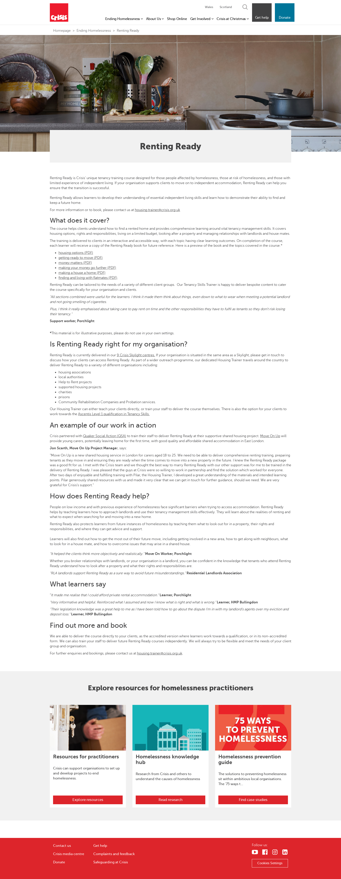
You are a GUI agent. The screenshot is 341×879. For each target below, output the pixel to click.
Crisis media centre (68, 854)
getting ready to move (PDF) (81, 258)
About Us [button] (155, 19)
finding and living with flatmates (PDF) (88, 278)
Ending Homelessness (94, 31)
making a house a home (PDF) (82, 273)
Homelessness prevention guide (249, 759)
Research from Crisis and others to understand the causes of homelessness (168, 776)
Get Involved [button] (202, 19)
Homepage (62, 31)
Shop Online (177, 19)
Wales (209, 7)
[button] (262, 12)
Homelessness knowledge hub (167, 759)
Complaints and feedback (114, 854)
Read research (170, 800)
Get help (100, 846)
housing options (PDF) (76, 253)
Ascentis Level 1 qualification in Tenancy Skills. (114, 414)
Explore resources (87, 800)
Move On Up (270, 436)
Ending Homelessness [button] (124, 19)
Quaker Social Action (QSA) (104, 436)
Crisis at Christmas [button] (233, 19)
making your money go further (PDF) (87, 268)
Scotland (226, 7)
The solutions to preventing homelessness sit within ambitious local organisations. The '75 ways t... (252, 779)
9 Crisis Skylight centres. (136, 355)
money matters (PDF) (75, 263)
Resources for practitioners (86, 757)
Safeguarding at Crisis (110, 862)
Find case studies (253, 800)
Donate (59, 862)
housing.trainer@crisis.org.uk (157, 210)
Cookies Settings (270, 863)
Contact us (62, 846)
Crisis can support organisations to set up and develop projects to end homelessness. (86, 773)
